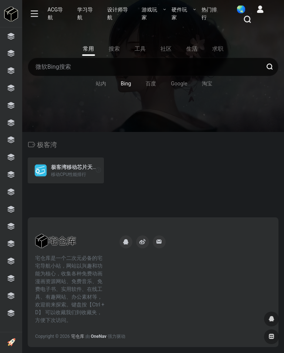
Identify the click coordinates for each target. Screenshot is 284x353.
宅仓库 (77, 336)
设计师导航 (117, 13)
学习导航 (85, 13)
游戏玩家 (149, 13)
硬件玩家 (179, 13)
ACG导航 (55, 13)
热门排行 (209, 13)
